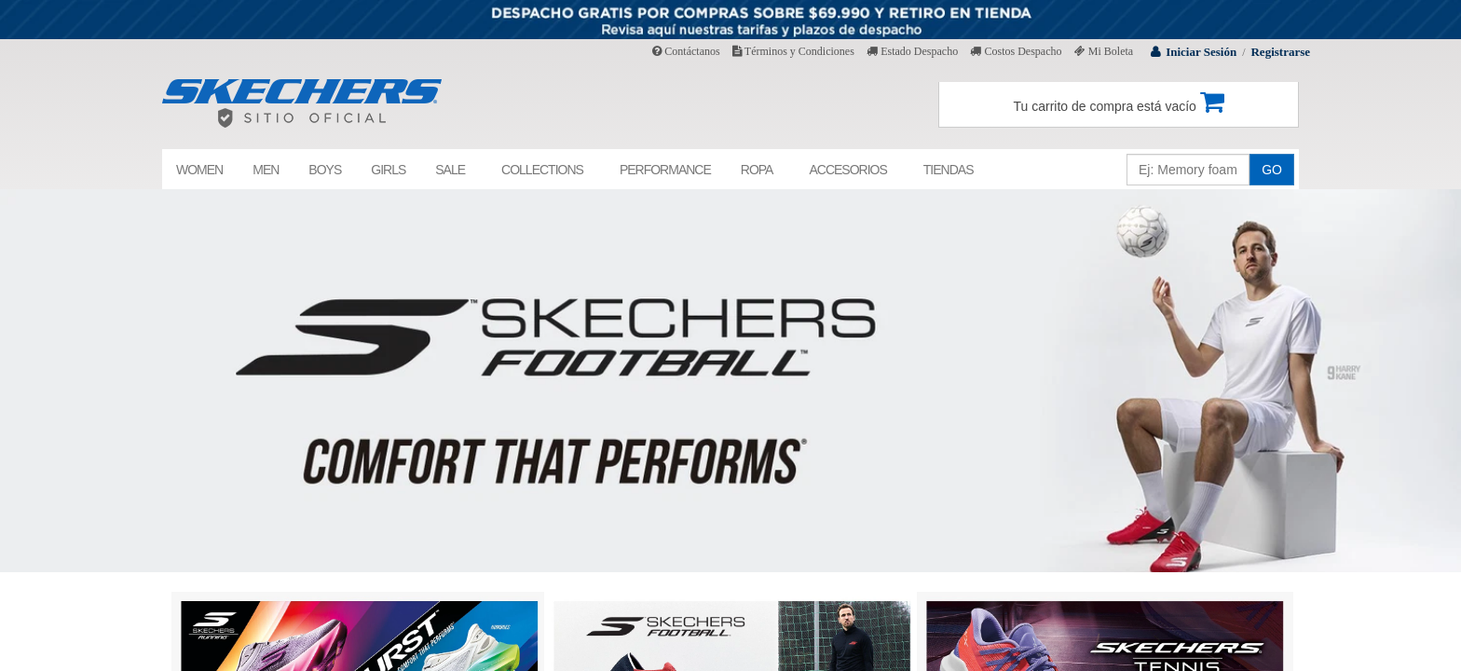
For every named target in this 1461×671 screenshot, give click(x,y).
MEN (266, 169)
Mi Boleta (1103, 51)
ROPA (757, 169)
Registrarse (1280, 52)
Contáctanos (685, 51)
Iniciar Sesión (1201, 52)
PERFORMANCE (665, 169)
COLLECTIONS (542, 169)
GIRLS (388, 169)
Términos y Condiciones (793, 51)
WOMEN (199, 169)
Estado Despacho (912, 51)
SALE (450, 169)
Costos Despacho (1015, 51)
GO (1272, 169)
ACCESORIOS (847, 169)
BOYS (324, 169)
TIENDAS (948, 169)
